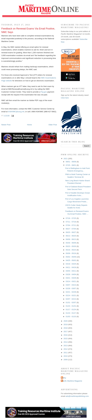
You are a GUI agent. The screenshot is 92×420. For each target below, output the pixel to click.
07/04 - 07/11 (71, 225)
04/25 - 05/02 (71, 260)
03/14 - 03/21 (71, 281)
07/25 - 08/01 (71, 165)
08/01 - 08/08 (71, 162)
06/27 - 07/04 (71, 229)
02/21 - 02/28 (71, 292)
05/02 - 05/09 (71, 257)
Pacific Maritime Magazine (72, 381)
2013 (66, 346)
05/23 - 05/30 (71, 246)
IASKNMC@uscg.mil (16, 112)
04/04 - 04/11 (71, 271)
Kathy (64, 378)
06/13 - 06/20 (71, 236)
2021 (66, 159)
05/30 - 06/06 (71, 243)
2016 (66, 335)
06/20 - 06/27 (71, 232)
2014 (66, 342)
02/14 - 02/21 (71, 295)
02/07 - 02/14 (71, 299)
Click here (65, 98)
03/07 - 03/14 (71, 285)
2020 (66, 321)
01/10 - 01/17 (71, 313)
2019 (66, 324)
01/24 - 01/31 (71, 306)
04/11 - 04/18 (71, 267)
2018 (66, 328)
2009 (66, 360)
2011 (66, 353)
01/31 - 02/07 (71, 302)
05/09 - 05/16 (71, 253)
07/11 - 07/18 (71, 222)
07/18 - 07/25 (71, 218)
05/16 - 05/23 (71, 250)
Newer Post (5, 125)
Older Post (53, 125)
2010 (66, 356)
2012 (66, 349)
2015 (66, 339)
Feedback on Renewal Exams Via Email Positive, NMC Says (28, 30)
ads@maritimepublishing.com (77, 396)
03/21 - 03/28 (71, 278)
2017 (66, 331)
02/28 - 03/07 (71, 288)
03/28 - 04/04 (71, 274)
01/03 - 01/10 (71, 317)
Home (29, 125)
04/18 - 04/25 (71, 264)
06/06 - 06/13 (71, 239)
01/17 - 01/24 (71, 309)
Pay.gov (44, 92)
